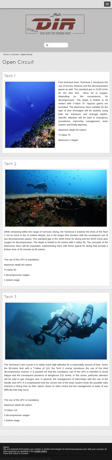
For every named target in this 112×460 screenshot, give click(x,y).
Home (6, 54)
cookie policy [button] (40, 451)
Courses (15, 54)
